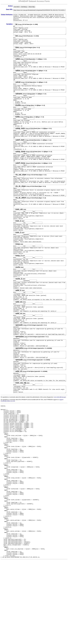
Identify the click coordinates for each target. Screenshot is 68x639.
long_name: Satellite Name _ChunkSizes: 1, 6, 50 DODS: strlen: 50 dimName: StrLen (38, 110)
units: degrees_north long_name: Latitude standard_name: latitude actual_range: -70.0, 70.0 (38, 33)
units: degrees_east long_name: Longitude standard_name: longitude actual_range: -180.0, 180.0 (38, 45)
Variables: (4, 25)
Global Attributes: (4, 15)
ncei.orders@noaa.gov (60, 442)
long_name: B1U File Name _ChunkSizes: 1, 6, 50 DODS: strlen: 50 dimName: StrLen (38, 123)
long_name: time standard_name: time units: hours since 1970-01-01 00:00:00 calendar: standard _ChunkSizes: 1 (38, 58)
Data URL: (4, 9)
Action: (5, 6)
